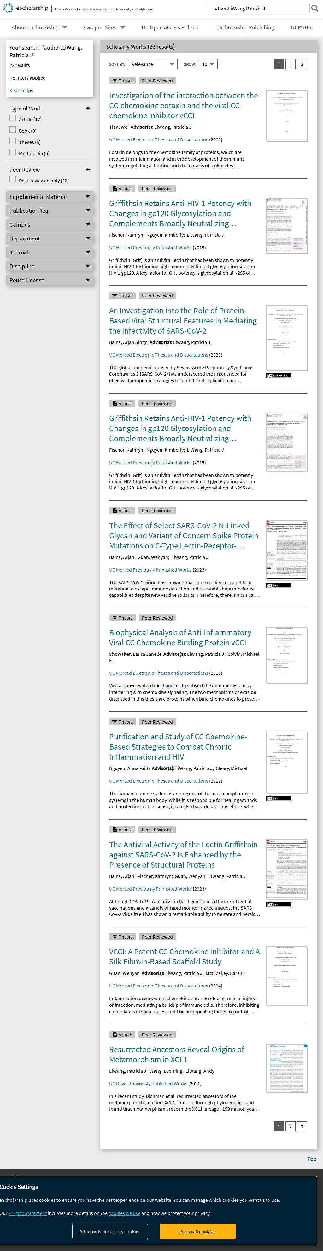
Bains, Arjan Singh (128, 342)
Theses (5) (30, 142)
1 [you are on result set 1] (279, 64)
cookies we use (124, 1213)
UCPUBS (301, 27)
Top (312, 1159)
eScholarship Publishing (245, 27)
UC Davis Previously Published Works (148, 1083)
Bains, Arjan (121, 557)
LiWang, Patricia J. (173, 127)
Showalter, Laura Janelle (135, 654)
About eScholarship (35, 27)
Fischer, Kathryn (126, 235)
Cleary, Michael (231, 768)
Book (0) (28, 130)
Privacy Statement (28, 1213)
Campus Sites (100, 27)
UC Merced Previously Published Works (150, 247)
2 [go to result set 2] (290, 64)
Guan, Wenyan (153, 557)
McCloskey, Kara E (224, 973)
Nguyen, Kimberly (165, 235)
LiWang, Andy (199, 1071)
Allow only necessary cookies (110, 1231)
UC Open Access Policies (171, 27)
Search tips (21, 90)
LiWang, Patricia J (205, 235)
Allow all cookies (197, 1231)
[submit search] (315, 8)
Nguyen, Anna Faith (129, 768)
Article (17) (30, 119)
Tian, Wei (119, 127)
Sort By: (117, 64)
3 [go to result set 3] (302, 64)
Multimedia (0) (34, 153)
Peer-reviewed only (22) (44, 180)
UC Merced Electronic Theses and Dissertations (158, 139)
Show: (190, 64)
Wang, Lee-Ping (166, 1071)
